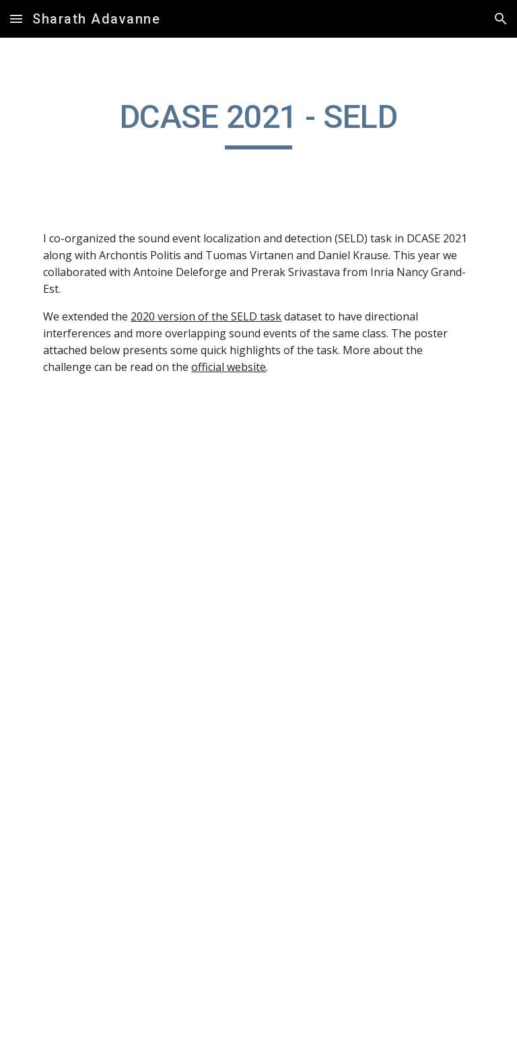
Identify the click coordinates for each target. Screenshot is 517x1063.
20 (137, 316)
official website (228, 366)
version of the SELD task (218, 316)
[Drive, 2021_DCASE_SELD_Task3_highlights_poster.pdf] (258, 744)
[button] (16, 18)
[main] (258, 123)
